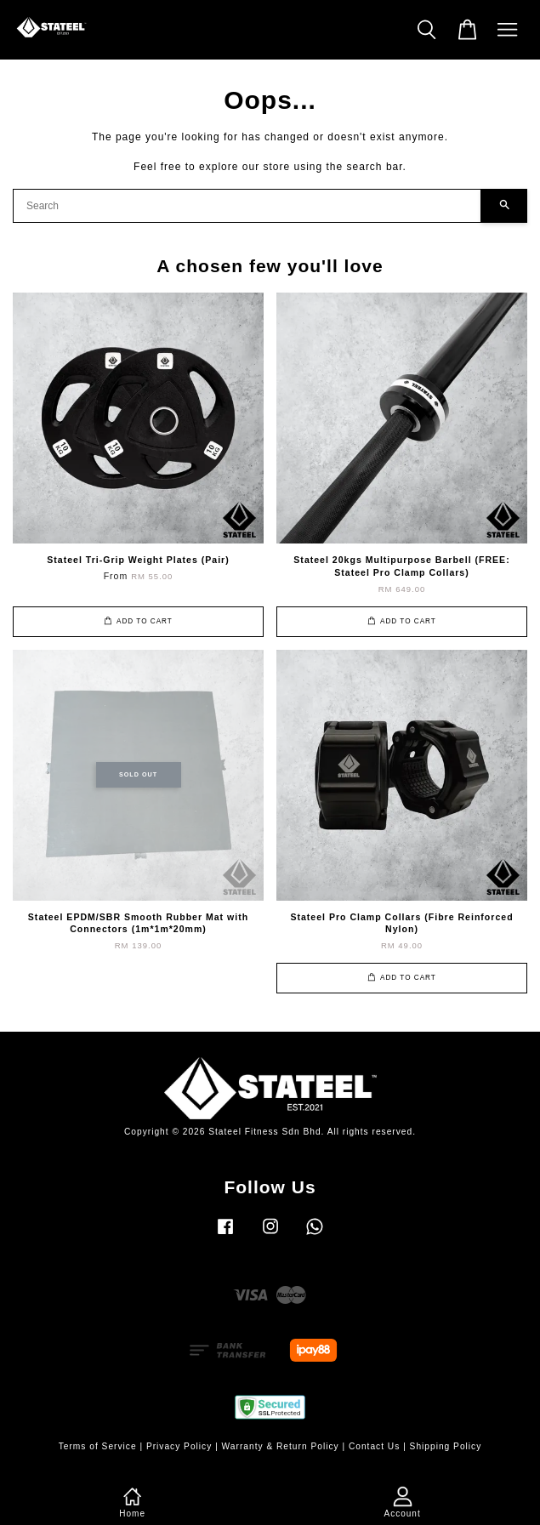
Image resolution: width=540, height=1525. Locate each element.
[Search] (247, 206)
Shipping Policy (446, 1446)
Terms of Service (98, 1446)
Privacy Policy (179, 1446)
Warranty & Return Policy (280, 1446)
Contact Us (374, 1446)
